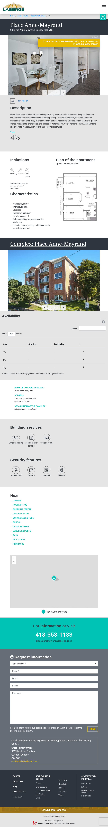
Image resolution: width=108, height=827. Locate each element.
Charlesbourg (41, 787)
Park (15, 535)
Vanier (61, 795)
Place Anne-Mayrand (38, 16)
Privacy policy (60, 816)
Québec (61, 788)
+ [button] (14, 558)
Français (18, 797)
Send (93, 729)
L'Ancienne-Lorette (43, 790)
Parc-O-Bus (19, 539)
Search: (88, 328)
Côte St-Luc (86, 783)
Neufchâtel (62, 784)
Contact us (19, 791)
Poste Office (20, 505)
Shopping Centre (22, 509)
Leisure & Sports (22, 531)
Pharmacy (18, 544)
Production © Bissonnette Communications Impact (54, 823)
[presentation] (45, 92)
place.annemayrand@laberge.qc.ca (54, 641)
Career (16, 776)
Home (12, 16)
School (17, 522)
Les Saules (40, 794)
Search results (22, 16)
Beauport (39, 783)
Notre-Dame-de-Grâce (87, 791)
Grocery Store (21, 526)
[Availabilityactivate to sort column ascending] (67, 343)
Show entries (12, 334)
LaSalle (84, 787)
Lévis (38, 798)
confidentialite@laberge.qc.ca (24, 761)
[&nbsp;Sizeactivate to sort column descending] (14, 343)
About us (18, 781)
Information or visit (103, 17)
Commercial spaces (54, 810)
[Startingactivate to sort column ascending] (39, 343)
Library (17, 500)
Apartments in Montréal (88, 777)
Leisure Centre (21, 513)
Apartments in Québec (43, 777)
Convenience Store (23, 518)
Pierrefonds (86, 796)
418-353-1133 (54, 634)
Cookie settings (48, 816)
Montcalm (62, 780)
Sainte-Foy (62, 791)
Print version (19, 101)
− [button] (14, 562)
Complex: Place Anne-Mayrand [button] (48, 244)
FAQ (15, 786)
